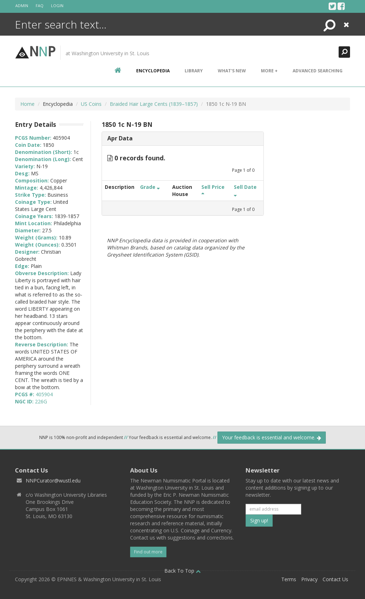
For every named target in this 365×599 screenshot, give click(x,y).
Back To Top (182, 570)
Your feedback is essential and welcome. (271, 437)
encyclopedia (153, 71)
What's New (232, 71)
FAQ (39, 5)
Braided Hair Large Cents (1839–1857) (154, 103)
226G (41, 401)
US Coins (91, 103)
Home (27, 103)
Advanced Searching (318, 71)
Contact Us (335, 579)
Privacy (309, 579)
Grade (150, 187)
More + (269, 71)
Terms (288, 579)
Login (57, 5)
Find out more (148, 552)
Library (194, 71)
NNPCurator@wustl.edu (53, 480)
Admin (21, 5)
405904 (44, 394)
